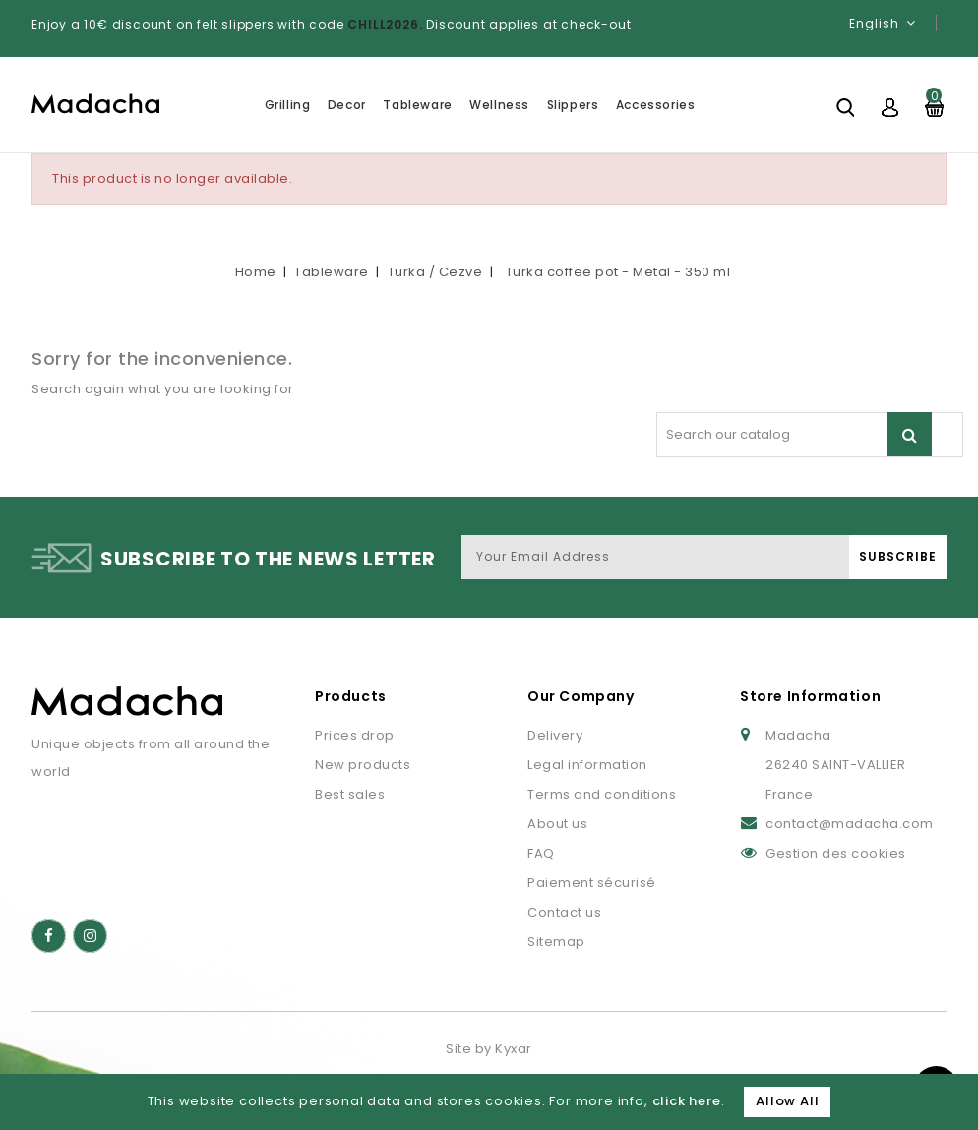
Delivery (554, 735)
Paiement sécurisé (591, 882)
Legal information (587, 764)
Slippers (573, 104)
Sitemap (556, 941)
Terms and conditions (601, 794)
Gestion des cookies (835, 853)
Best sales (350, 794)
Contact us (564, 912)
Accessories (656, 104)
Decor (347, 104)
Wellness (499, 104)
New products (362, 764)
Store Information (810, 696)
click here (686, 1101)
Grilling (288, 104)
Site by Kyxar (489, 1049)
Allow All (787, 1101)
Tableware (417, 104)
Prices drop (355, 735)
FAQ (541, 853)
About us (557, 823)
